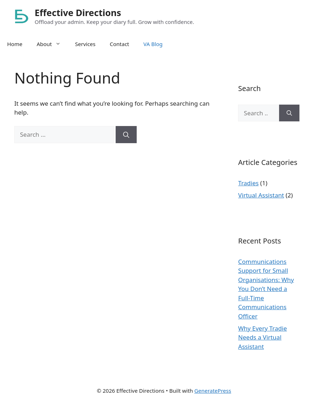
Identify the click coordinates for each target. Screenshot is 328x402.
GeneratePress (213, 390)
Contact (119, 43)
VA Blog (153, 43)
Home (14, 43)
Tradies (248, 183)
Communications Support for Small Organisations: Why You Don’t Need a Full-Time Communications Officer (266, 288)
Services (85, 43)
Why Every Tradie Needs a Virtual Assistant (262, 337)
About (52, 44)
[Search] (126, 134)
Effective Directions (78, 12)
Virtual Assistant (261, 195)
